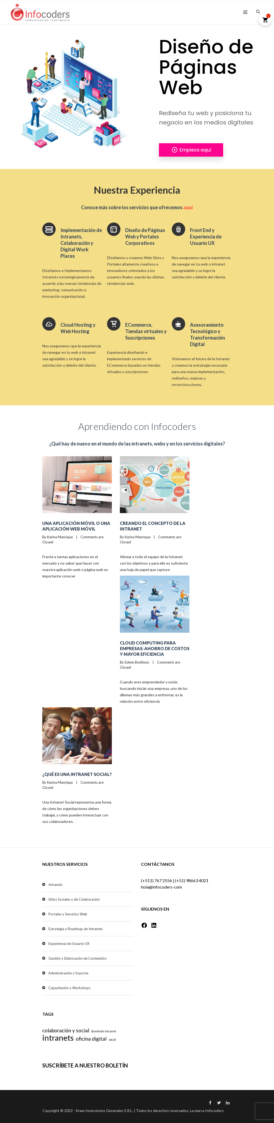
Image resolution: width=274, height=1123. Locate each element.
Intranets (55, 884)
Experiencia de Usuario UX (68, 943)
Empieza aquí (191, 150)
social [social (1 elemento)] (112, 1039)
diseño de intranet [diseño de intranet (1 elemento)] (103, 1031)
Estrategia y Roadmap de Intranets (75, 929)
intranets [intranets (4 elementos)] (58, 1037)
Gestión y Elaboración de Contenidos (77, 958)
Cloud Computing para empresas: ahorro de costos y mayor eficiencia (154, 648)
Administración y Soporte (68, 973)
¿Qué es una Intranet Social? (77, 774)
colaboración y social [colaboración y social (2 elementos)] (65, 1030)
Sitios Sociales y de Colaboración (74, 899)
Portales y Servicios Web (67, 914)
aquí (188, 207)
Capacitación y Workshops (69, 988)
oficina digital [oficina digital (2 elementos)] (91, 1039)
